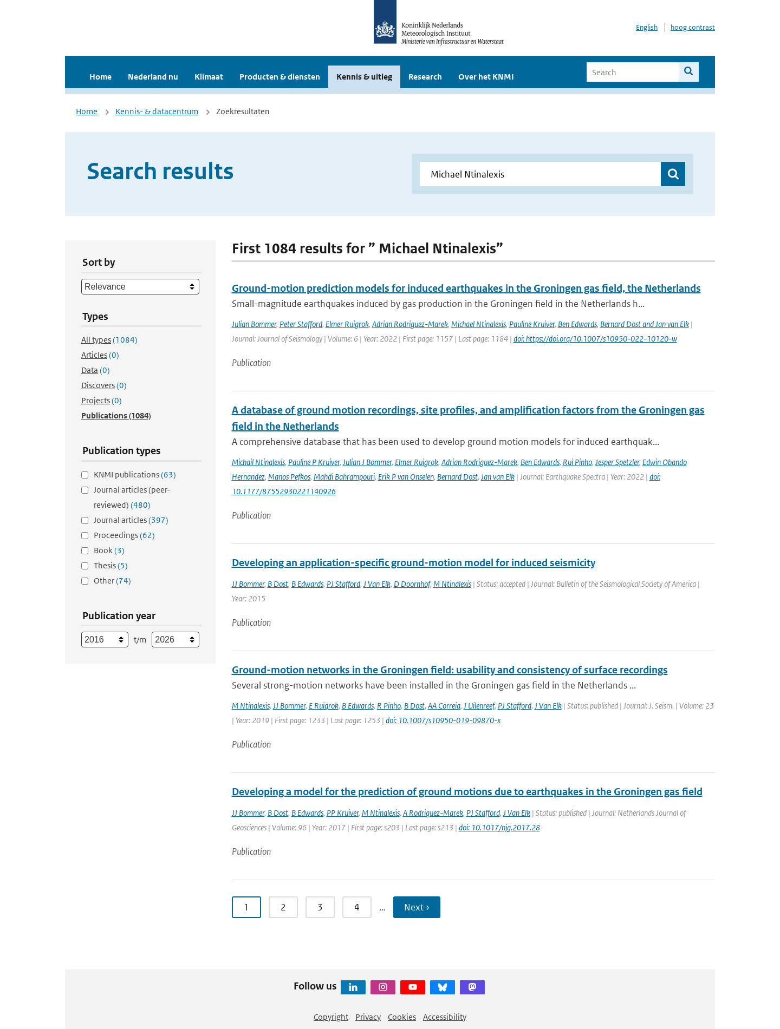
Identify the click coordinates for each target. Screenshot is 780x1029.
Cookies (402, 1017)
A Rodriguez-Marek (433, 813)
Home (100, 76)
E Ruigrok (324, 705)
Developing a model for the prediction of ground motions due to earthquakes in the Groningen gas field (467, 791)
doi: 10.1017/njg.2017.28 (499, 827)
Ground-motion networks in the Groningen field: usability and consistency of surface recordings (450, 670)
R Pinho (389, 705)
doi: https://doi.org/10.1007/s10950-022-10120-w (595, 338)
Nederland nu (153, 76)
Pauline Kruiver (532, 324)
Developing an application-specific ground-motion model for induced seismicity (413, 562)
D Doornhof (412, 584)
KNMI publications (135, 474)
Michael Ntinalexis (478, 324)
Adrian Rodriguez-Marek (410, 324)
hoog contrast (693, 27)
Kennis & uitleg (364, 76)
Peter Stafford (301, 324)
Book (109, 550)
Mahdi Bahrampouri (344, 476)
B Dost (278, 584)
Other (112, 580)
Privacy (368, 1017)
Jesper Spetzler (617, 462)
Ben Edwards (577, 324)
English (647, 27)
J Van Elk (377, 584)
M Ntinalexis (452, 584)
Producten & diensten (279, 76)
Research (425, 76)
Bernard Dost (457, 476)
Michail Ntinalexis (258, 462)
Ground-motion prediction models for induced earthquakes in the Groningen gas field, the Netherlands (466, 288)
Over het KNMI (486, 76)
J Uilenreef (479, 705)
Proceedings (124, 535)
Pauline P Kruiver (314, 462)
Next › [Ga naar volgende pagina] (417, 907)
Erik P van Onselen (406, 476)
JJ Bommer (248, 584)
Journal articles (131, 520)
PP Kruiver (343, 813)
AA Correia (444, 705)
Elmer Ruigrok (347, 324)
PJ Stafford (343, 584)
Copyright (331, 1017)
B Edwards (307, 584)
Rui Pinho (577, 462)
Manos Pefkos (289, 476)
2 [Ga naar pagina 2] (283, 907)
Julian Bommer (254, 324)
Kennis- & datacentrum (156, 111)
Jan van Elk (498, 476)
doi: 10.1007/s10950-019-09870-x (443, 720)
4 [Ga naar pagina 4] (357, 907)
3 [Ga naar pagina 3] (320, 907)
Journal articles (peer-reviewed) (132, 497)
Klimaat (208, 76)
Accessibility (444, 1017)
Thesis (111, 565)
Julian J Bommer (367, 462)
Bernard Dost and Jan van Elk (644, 324)
